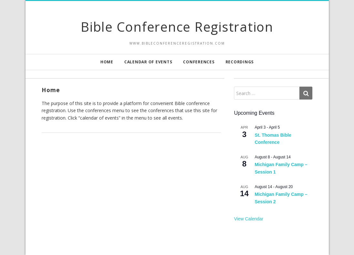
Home (106, 62)
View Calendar (248, 218)
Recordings (240, 62)
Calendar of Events (148, 62)
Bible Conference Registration (177, 27)
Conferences (198, 62)
